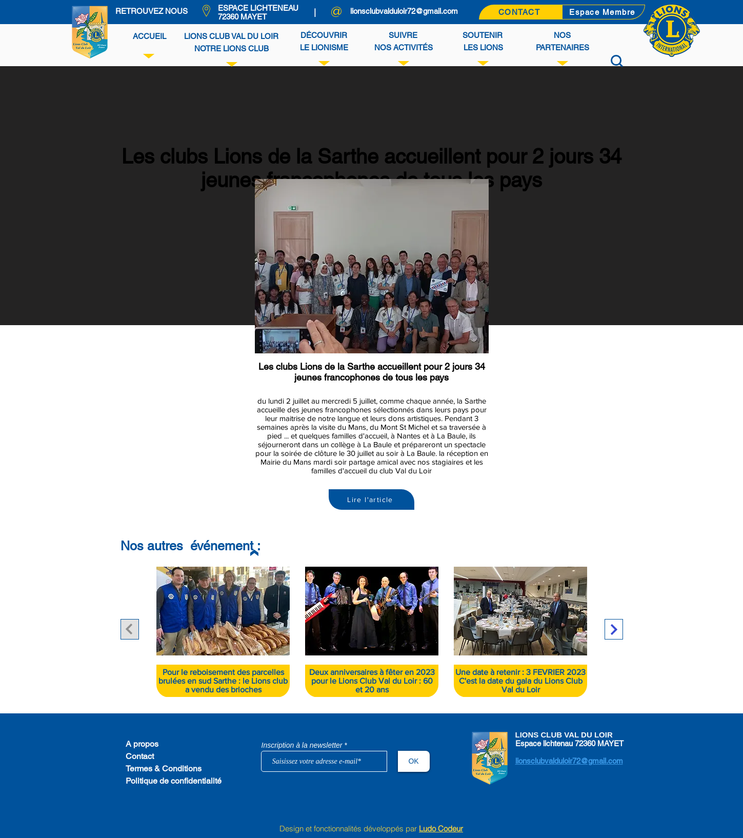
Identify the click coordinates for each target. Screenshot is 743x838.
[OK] (414, 761)
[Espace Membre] (603, 12)
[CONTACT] (520, 12)
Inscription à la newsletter (302, 745)
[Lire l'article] (371, 499)
